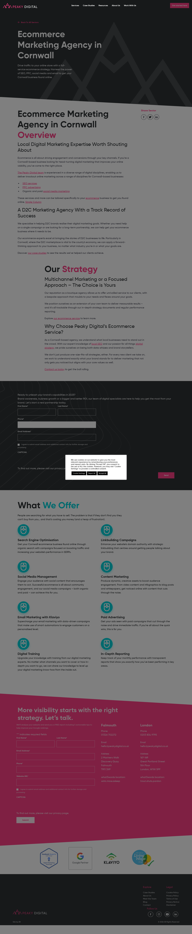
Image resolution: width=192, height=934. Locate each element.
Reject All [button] (91, 473)
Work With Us (130, 5)
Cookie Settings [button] (79, 473)
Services (75, 5)
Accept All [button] (102, 473)
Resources (103, 5)
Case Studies (89, 5)
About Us (116, 5)
